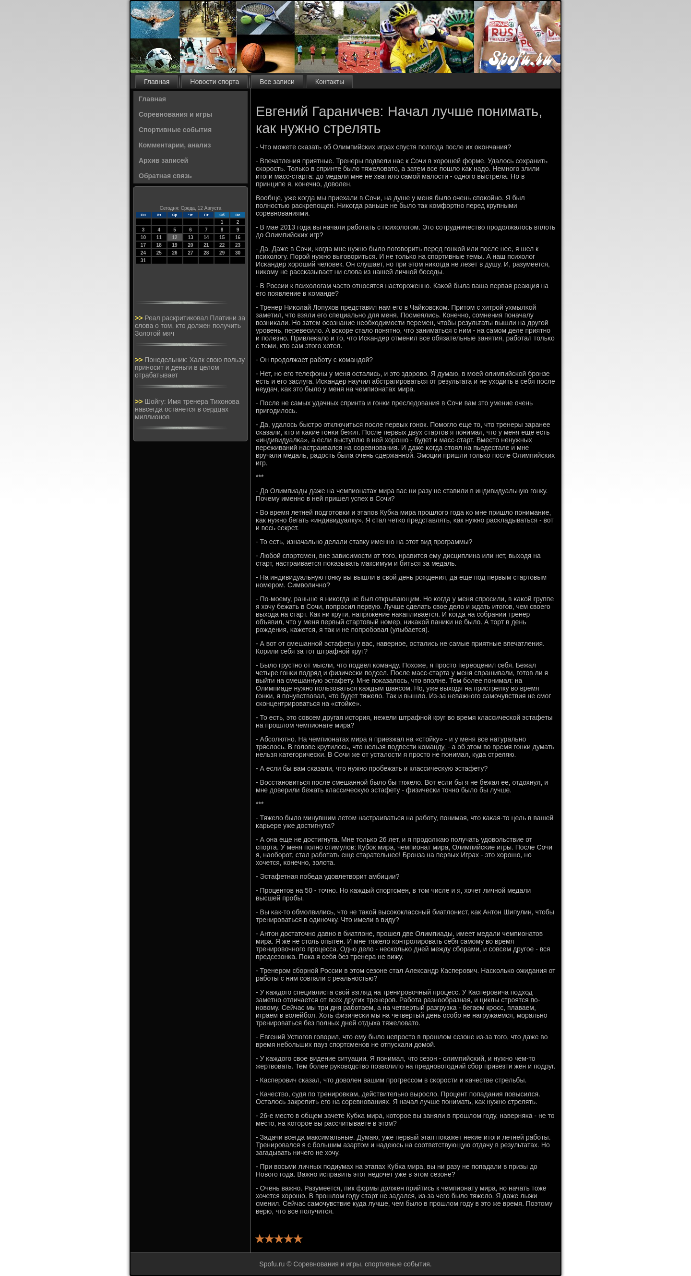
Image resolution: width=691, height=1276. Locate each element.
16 (237, 237)
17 (143, 245)
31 (143, 260)
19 (175, 245)
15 (222, 237)
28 (206, 252)
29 (222, 252)
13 (190, 237)
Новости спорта (214, 81)
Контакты (329, 81)
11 (159, 237)
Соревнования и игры (175, 114)
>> (139, 318)
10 (143, 237)
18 (159, 245)
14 (206, 237)
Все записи (277, 81)
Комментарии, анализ (175, 145)
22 (222, 245)
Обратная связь (165, 176)
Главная (156, 81)
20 (190, 245)
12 (175, 237)
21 (206, 245)
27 (190, 252)
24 (143, 252)
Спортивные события (175, 130)
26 (175, 252)
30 (237, 252)
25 (159, 252)
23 (237, 245)
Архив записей (163, 160)
